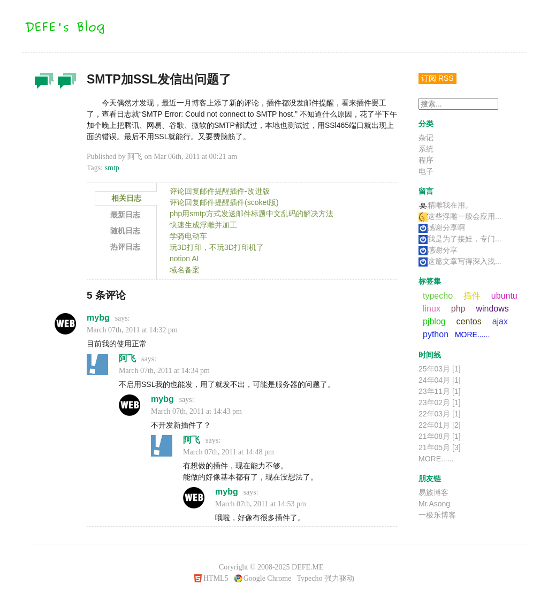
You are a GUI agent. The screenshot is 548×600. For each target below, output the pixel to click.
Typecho (309, 578)
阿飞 (127, 358)
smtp (112, 168)
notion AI (184, 258)
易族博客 (433, 492)
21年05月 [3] (439, 447)
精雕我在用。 (445, 205)
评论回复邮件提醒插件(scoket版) (224, 202)
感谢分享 (438, 250)
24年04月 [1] (439, 380)
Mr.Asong (434, 503)
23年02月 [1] (439, 402)
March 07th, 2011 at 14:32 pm (132, 330)
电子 (425, 171)
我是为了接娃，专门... (459, 238)
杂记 (42, 83)
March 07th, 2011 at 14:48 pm (228, 452)
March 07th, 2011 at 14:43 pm (196, 411)
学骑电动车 (188, 236)
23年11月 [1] (439, 391)
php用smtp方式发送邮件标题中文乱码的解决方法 (251, 213)
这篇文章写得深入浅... (459, 261)
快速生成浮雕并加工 (203, 225)
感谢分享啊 (441, 227)
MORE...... (472, 334)
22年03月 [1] (439, 413)
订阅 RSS (437, 78)
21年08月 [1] (439, 436)
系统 (425, 149)
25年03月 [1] (439, 368)
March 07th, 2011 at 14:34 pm (164, 371)
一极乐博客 (437, 515)
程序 (65, 83)
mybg (98, 317)
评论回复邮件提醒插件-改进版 (220, 191)
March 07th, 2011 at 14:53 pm (260, 504)
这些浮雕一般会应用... (459, 216)
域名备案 (185, 269)
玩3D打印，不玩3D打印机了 (217, 247)
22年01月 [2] (439, 425)
